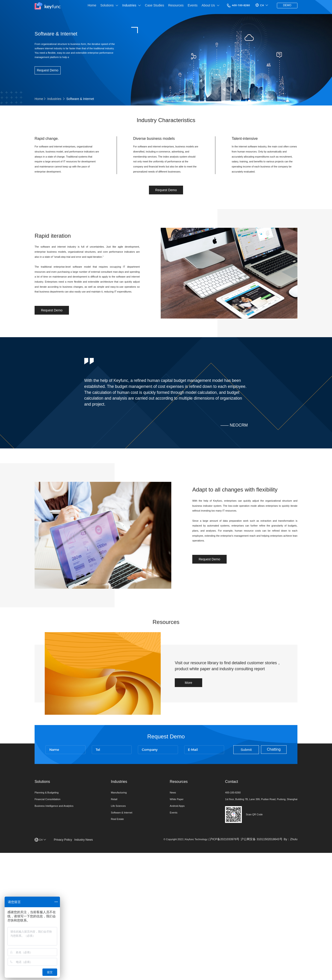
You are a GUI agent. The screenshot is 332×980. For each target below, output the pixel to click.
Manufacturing (118, 909)
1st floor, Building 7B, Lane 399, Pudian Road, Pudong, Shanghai (253, 916)
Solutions (91, 6)
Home (72, 6)
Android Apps (170, 923)
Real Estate (116, 937)
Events (178, 6)
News (165, 909)
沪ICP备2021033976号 (221, 964)
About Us (197, 6)
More (192, 781)
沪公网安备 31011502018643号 (260, 964)
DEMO (285, 6)
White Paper (169, 916)
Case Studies (138, 6)
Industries (114, 6)
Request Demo (48, 77)
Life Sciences (117, 923)
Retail (112, 916)
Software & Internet (121, 930)
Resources (161, 6)
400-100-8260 (228, 7)
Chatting (269, 858)
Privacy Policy (66, 964)
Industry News (87, 964)
